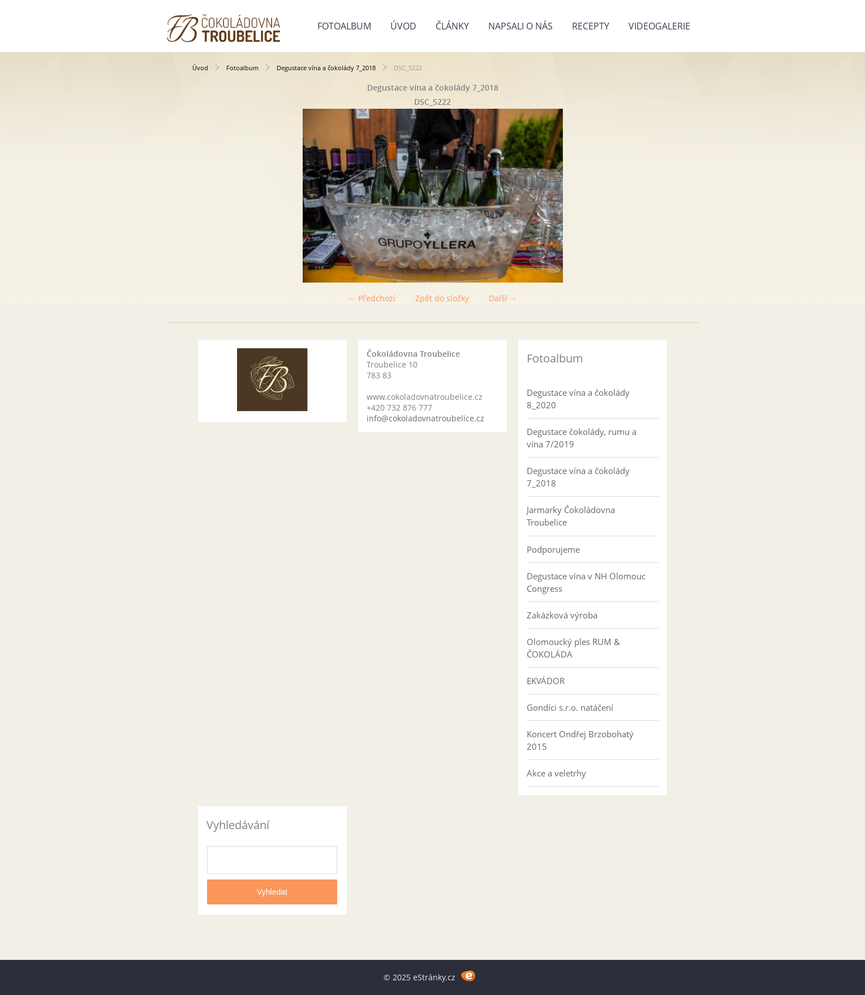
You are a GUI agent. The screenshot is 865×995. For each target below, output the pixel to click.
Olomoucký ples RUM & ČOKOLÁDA (573, 648)
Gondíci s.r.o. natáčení (570, 707)
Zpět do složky (442, 298)
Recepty (590, 26)
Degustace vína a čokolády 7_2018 (326, 67)
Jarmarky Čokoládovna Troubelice (571, 516)
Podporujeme (553, 549)
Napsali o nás (520, 26)
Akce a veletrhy (556, 773)
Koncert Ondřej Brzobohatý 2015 (580, 740)
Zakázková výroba (562, 615)
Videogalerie (659, 26)
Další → (503, 298)
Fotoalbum (344, 26)
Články (452, 26)
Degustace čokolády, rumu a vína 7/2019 (581, 438)
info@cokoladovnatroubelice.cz (425, 418)
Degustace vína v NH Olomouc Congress (586, 582)
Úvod (403, 26)
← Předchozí (371, 298)
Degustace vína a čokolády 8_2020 (578, 399)
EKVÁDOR (546, 680)
